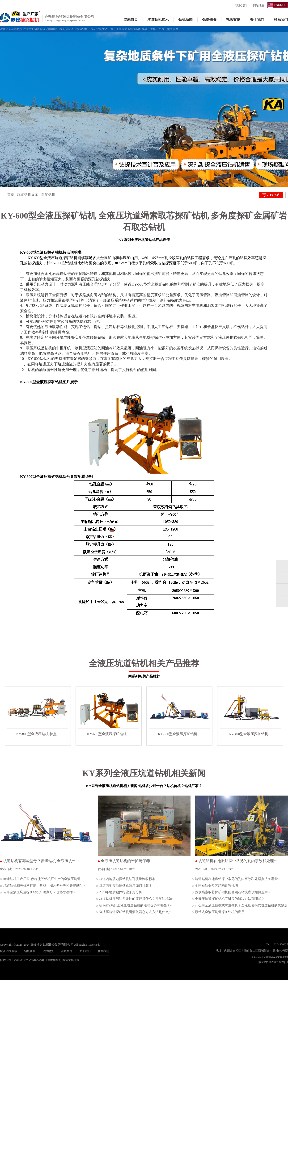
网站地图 (258, 5)
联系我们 (241, 5)
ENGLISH (280, 5)
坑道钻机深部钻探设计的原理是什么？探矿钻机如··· (135, 899)
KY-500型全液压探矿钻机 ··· (179, 734)
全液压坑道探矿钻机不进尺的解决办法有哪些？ (228, 899)
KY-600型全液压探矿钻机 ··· (108, 734)
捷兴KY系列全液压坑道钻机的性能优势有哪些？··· (134, 905)
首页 (10, 195)
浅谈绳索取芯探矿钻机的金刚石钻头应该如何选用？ (231, 892)
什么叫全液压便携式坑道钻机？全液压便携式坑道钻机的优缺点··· (239, 905)
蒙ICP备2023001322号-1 (273, 962)
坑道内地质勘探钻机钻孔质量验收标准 (125, 879)
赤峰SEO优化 (47, 960)
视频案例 (233, 19)
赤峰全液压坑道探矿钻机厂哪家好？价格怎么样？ (38, 892)
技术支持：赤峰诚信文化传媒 (18, 960)
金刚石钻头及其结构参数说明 (215, 885)
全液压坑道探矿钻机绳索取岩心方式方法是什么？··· (135, 912)
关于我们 (257, 19)
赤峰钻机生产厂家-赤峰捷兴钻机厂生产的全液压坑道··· (41, 879)
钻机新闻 (185, 19)
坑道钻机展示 (158, 19)
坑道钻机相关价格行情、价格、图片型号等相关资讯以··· (42, 885)
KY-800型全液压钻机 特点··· (37, 734)
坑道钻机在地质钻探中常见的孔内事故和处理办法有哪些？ (236, 879)
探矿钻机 (48, 195)
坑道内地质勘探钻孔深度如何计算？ (124, 885)
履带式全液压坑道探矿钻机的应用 (218, 912)
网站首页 (131, 19)
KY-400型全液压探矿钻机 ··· (250, 734)
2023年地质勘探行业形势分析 (119, 892)
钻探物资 (209, 19)
